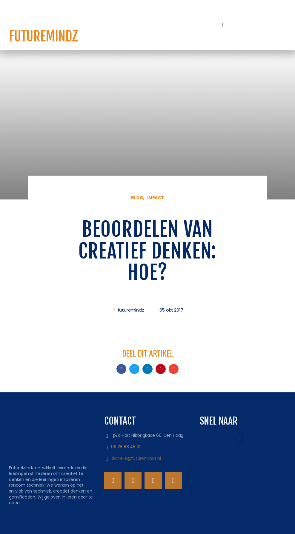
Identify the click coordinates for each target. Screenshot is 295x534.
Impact (155, 198)
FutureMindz (43, 36)
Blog (137, 198)
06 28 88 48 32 (126, 447)
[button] (222, 25)
